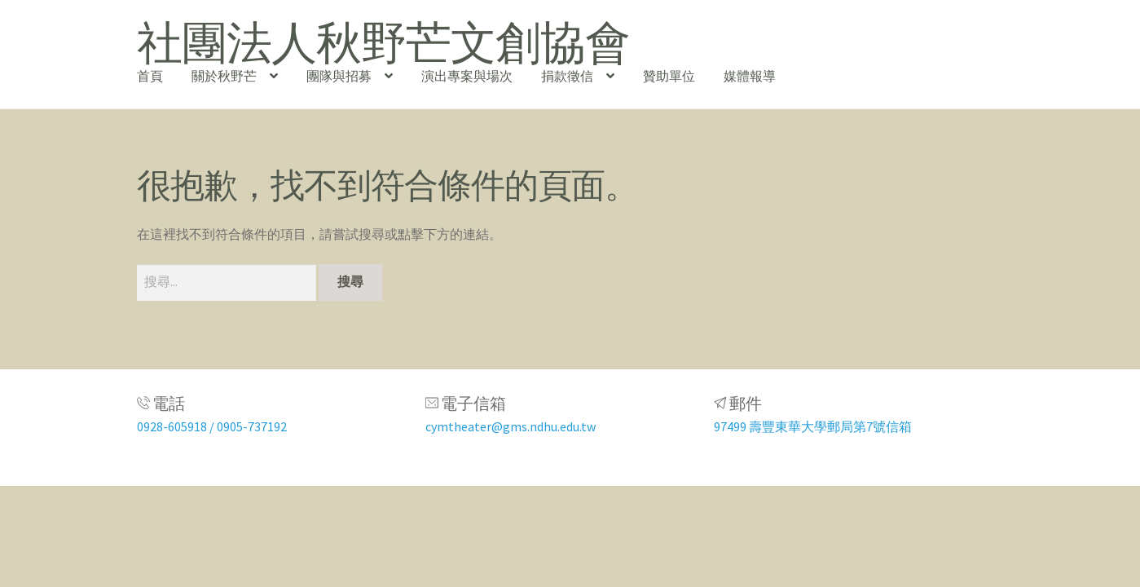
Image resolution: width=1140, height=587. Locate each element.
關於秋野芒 (224, 76)
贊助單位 (669, 76)
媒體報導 (750, 76)
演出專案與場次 (467, 76)
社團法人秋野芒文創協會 (383, 42)
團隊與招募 (339, 76)
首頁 (150, 76)
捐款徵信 (567, 76)
